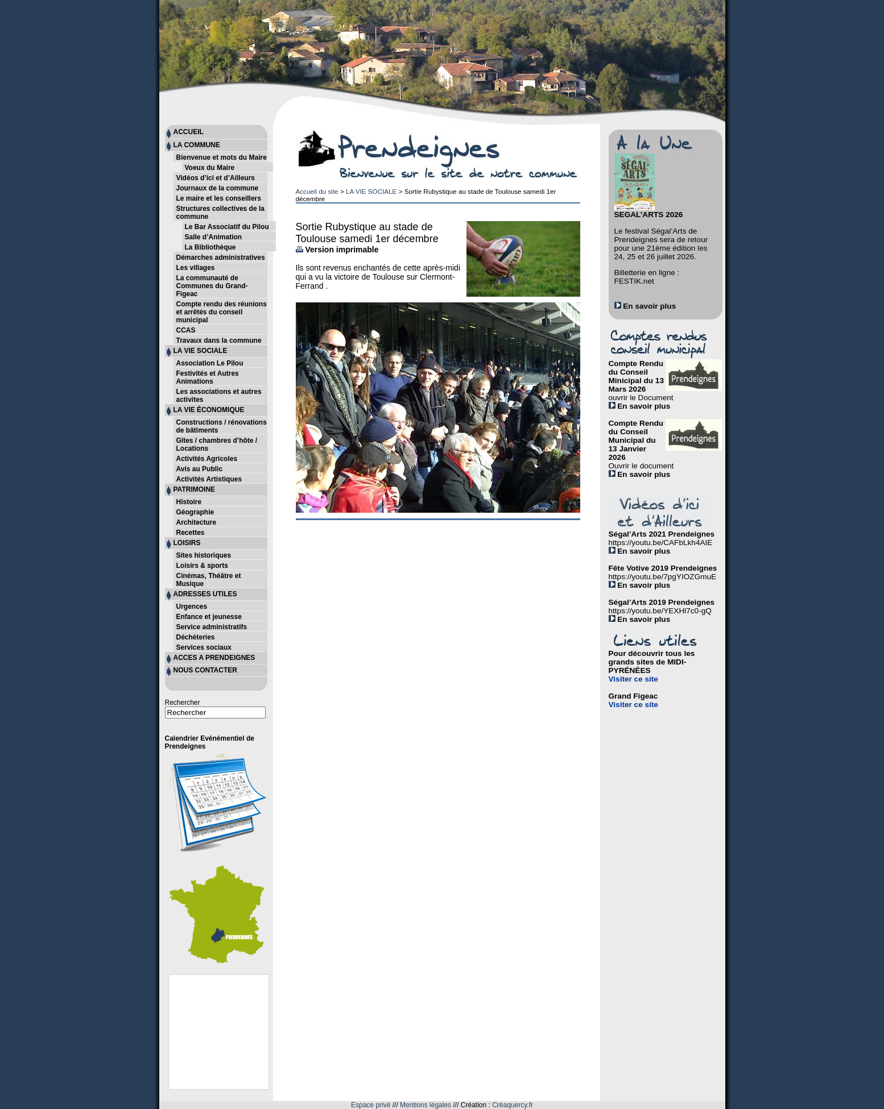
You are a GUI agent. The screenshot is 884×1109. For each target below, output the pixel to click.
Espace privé (370, 1105)
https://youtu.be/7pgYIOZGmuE (663, 576)
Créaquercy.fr (512, 1105)
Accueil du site (317, 191)
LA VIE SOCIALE (371, 191)
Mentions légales (425, 1105)
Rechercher (182, 703)
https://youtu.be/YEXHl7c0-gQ (660, 611)
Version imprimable (337, 249)
